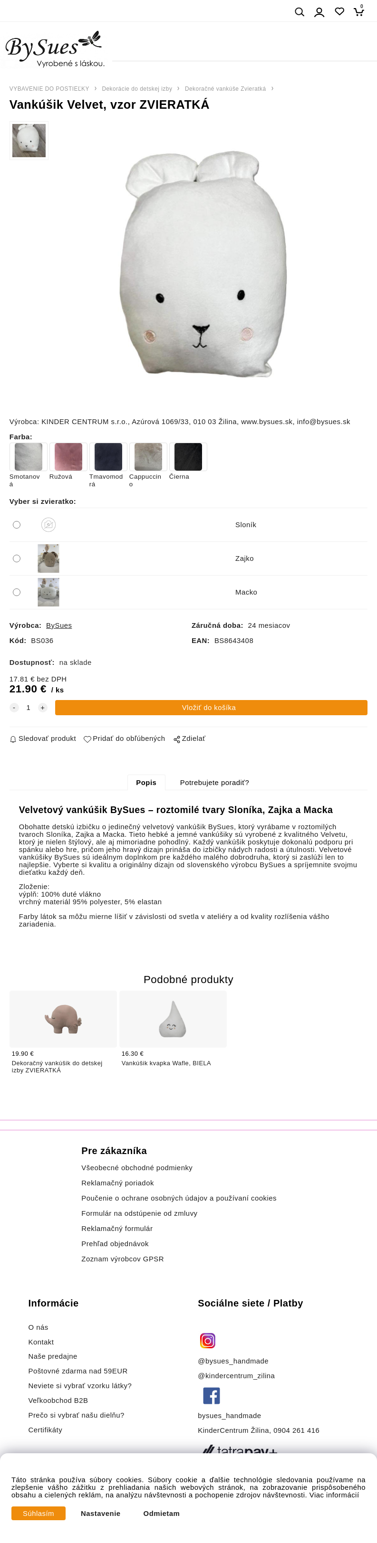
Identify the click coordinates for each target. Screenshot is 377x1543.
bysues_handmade (230, 1416)
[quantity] (28, 707)
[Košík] (361, 11)
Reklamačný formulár (117, 1228)
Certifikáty (45, 1430)
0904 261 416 (296, 1430)
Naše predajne (52, 1356)
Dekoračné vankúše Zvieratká (225, 88)
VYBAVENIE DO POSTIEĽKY (49, 88)
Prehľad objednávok (115, 1244)
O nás (38, 1327)
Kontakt (42, 1342)
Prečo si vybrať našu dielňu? (76, 1415)
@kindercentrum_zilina (237, 1376)
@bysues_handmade (233, 1361)
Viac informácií (334, 1495)
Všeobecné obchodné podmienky (137, 1168)
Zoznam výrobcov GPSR (122, 1259)
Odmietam (162, 1513)
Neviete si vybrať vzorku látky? (80, 1386)
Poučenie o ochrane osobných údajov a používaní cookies (179, 1198)
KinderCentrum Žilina (233, 1430)
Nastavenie (101, 1513)
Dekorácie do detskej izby (137, 88)
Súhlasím (38, 1513)
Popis (146, 782)
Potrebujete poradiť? (214, 782)
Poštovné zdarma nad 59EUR (77, 1371)
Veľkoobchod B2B (58, 1400)
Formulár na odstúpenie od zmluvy (139, 1213)
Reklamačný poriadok (117, 1183)
